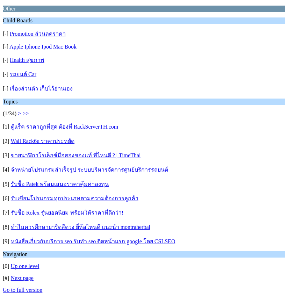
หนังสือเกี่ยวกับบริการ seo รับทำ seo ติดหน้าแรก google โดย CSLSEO (93, 241)
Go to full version (22, 290)
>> (25, 113)
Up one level (25, 266)
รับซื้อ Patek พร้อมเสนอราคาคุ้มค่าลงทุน (60, 184)
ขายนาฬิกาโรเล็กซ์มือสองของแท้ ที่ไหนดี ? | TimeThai (76, 155)
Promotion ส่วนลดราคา (38, 34)
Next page (22, 278)
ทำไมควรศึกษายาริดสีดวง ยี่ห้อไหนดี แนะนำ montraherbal (80, 227)
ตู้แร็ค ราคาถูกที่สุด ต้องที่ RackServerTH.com (64, 127)
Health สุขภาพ (27, 60)
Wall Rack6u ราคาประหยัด (42, 141)
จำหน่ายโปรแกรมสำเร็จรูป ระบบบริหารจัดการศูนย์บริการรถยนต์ (89, 170)
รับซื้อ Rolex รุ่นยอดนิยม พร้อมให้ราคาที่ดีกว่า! (67, 213)
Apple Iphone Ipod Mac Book (43, 47)
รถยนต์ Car (23, 74)
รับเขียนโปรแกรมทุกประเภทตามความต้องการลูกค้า (74, 198)
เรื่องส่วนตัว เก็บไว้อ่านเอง (41, 89)
